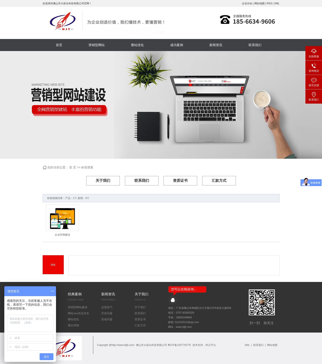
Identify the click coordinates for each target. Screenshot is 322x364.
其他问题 (106, 319)
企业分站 (247, 3)
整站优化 (137, 45)
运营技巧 (106, 307)
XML (277, 3)
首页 (59, 45)
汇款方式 (219, 181)
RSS (269, 3)
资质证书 (180, 181)
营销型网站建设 (77, 307)
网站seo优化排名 (78, 313)
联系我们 (255, 45)
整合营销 (73, 325)
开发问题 (106, 313)
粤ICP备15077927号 (179, 345)
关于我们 (103, 181)
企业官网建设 (62, 234)
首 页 (72, 167)
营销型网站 (97, 45)
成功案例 (176, 45)
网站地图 (259, 3)
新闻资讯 (215, 45)
